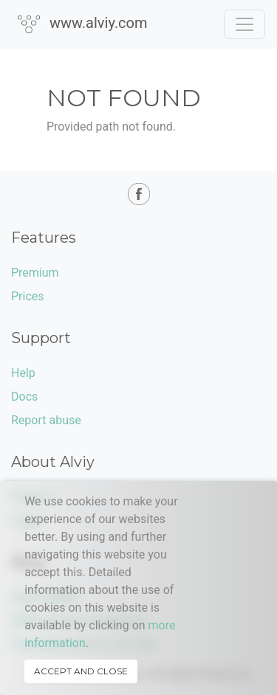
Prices (27, 296)
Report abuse (46, 420)
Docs (24, 397)
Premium (35, 273)
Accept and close (81, 671)
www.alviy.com (83, 23)
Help (23, 373)
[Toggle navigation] (244, 24)
